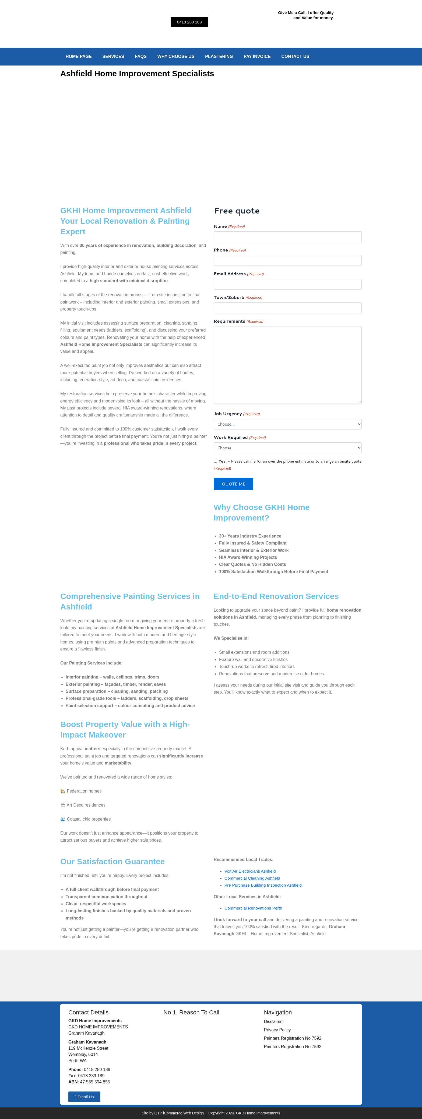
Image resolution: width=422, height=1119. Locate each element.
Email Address (239, 274)
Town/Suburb (238, 297)
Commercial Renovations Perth (254, 908)
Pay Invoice (257, 56)
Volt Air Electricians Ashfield (250, 871)
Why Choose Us (176, 56)
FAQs (141, 56)
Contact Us (296, 56)
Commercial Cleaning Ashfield (253, 878)
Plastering (219, 56)
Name (229, 226)
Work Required (240, 437)
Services (113, 56)
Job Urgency (237, 413)
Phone (230, 250)
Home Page (79, 56)
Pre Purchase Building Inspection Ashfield (264, 885)
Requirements (238, 321)
